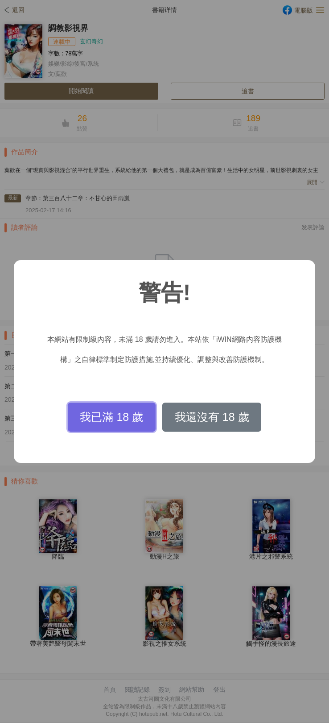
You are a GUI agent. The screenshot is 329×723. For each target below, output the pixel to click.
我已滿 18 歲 (111, 417)
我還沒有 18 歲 (212, 417)
